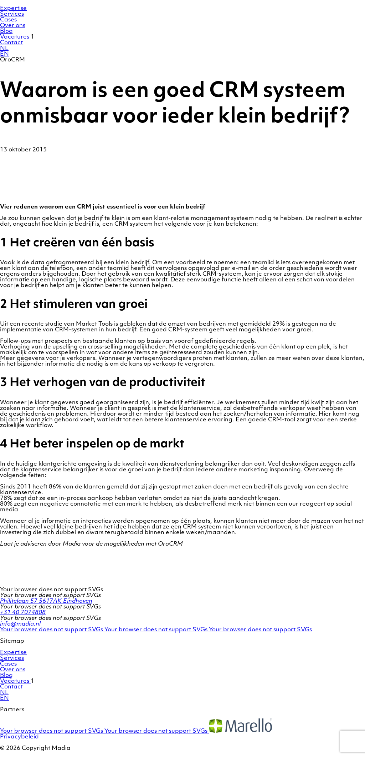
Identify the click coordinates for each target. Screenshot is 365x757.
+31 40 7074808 (23, 613)
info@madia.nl (20, 624)
